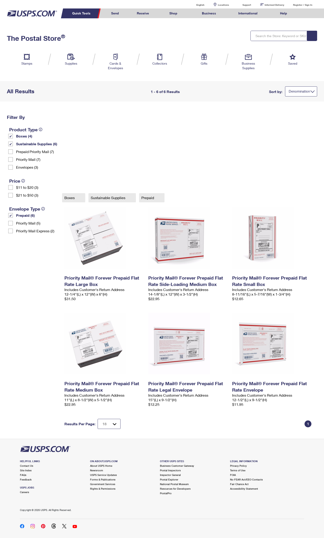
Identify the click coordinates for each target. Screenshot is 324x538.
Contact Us (26, 465)
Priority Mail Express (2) (35, 231)
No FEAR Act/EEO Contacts (246, 479)
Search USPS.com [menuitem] (304, 13)
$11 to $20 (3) (27, 187)
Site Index (26, 470)
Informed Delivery (274, 4)
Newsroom (96, 470)
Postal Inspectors (170, 470)
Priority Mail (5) (28, 223)
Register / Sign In (302, 4)
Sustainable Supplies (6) (36, 144)
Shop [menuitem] (173, 13)
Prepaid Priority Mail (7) (35, 151)
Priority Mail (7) (28, 159)
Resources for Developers (175, 488)
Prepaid (148, 197)
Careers (24, 492)
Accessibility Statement (244, 488)
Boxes (70, 197)
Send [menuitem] (115, 13)
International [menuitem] (248, 13)
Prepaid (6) (25, 215)
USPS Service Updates (103, 474)
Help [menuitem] (283, 13)
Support (246, 4)
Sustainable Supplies (108, 197)
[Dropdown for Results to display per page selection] (109, 424)
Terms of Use (237, 470)
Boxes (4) (24, 136)
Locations (223, 4)
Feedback (26, 479)
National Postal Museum (174, 484)
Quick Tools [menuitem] (81, 13)
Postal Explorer (169, 479)
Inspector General (170, 474)
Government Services (102, 484)
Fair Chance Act (239, 484)
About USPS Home (101, 465)
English (195, 4)
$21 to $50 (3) (27, 195)
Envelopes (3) (27, 167)
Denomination (299, 91)
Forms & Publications (102, 479)
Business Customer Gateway (177, 465)
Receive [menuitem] (143, 13)
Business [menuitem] (209, 13)
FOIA (233, 474)
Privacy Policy (238, 465)
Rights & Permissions (102, 488)
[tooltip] (40, 129)
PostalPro (166, 493)
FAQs (23, 474)
